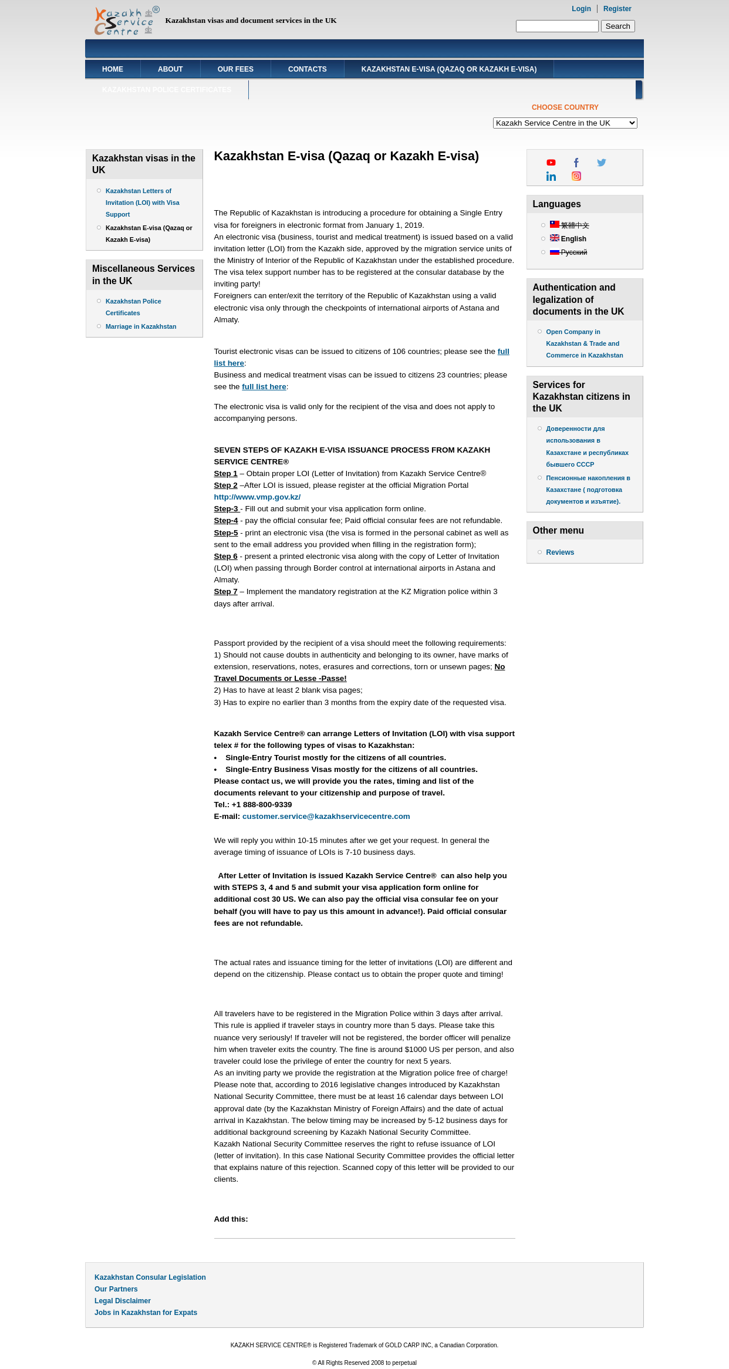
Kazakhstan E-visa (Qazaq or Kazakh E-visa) (449, 69)
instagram (576, 176)
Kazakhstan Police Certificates (166, 90)
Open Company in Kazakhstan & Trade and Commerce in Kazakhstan (584, 343)
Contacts (307, 69)
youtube (551, 162)
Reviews (560, 552)
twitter (601, 162)
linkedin (551, 176)
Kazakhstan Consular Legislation (150, 1277)
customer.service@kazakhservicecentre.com (326, 816)
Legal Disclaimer (123, 1301)
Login (581, 9)
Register (617, 9)
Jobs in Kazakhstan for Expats (146, 1313)
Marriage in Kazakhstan (141, 326)
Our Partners (116, 1289)
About (170, 69)
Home (112, 69)
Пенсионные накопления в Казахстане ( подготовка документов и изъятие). (588, 489)
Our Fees (236, 69)
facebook (576, 162)
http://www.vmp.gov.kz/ (257, 497)
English (568, 239)
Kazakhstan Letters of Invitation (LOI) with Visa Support (143, 202)
